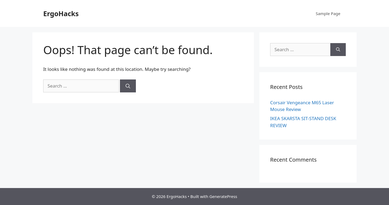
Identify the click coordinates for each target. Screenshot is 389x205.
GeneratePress (223, 196)
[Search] (128, 85)
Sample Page (328, 13)
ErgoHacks (61, 13)
